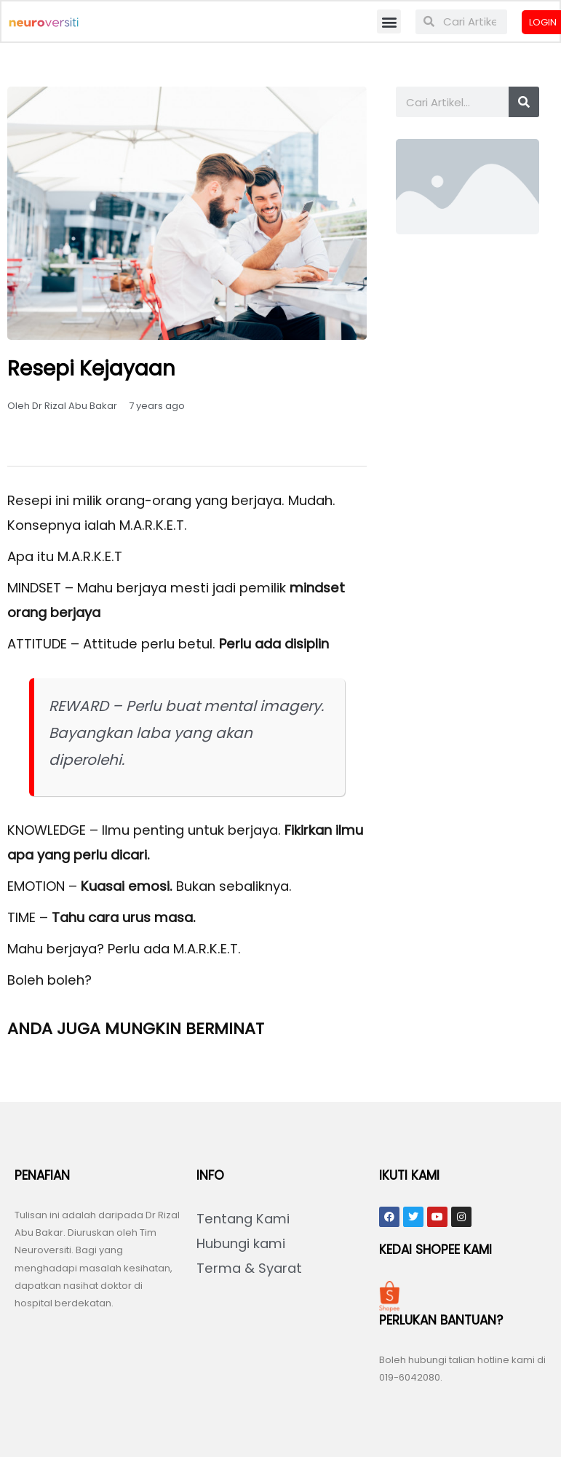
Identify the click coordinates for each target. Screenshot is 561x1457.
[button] (389, 22)
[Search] (524, 103)
